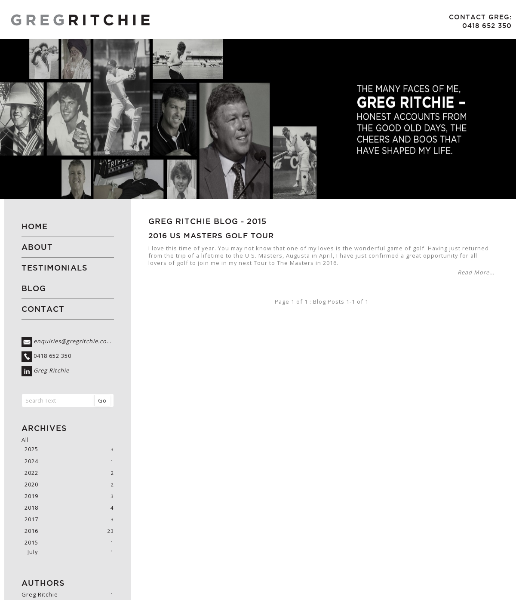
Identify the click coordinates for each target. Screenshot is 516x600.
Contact (43, 309)
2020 (31, 484)
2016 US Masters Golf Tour (211, 236)
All (25, 439)
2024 (31, 461)
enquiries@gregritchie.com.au (77, 341)
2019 (31, 496)
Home (35, 226)
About (37, 247)
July (33, 552)
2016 (31, 531)
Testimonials (55, 267)
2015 (257, 221)
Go (102, 400)
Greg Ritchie (51, 371)
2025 (31, 449)
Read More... (476, 272)
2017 (31, 519)
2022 (31, 473)
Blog (34, 288)
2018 (31, 507)
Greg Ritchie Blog (193, 221)
